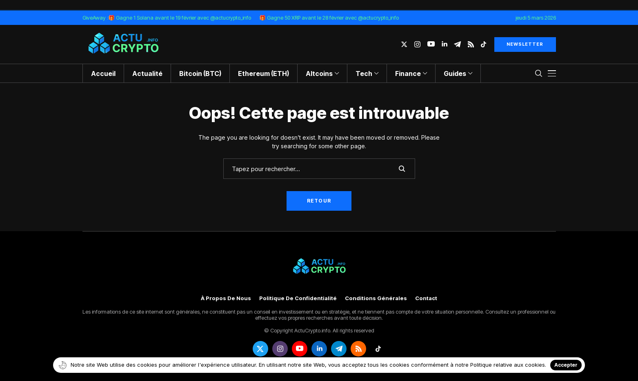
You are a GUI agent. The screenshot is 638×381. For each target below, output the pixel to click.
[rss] (471, 44)
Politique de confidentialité (298, 298)
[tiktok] (483, 44)
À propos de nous (226, 298)
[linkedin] (444, 44)
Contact (426, 298)
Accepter (566, 365)
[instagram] (417, 44)
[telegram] (457, 44)
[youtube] (431, 44)
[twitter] (404, 44)
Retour (319, 201)
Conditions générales (376, 298)
